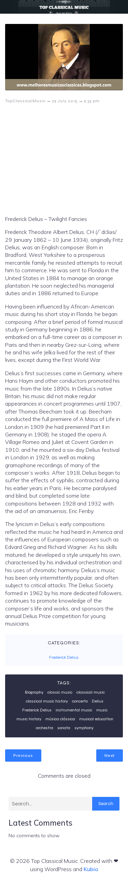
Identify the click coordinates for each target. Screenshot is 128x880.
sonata (63, 727)
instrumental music (74, 710)
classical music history (47, 701)
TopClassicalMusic (25, 100)
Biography (34, 692)
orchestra (44, 727)
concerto (80, 701)
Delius (97, 701)
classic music (59, 692)
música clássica (60, 719)
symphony (84, 727)
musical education (96, 719)
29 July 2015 (65, 100)
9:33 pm (92, 100)
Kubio (91, 869)
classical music (90, 692)
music (102, 710)
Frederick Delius (64, 657)
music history (28, 719)
